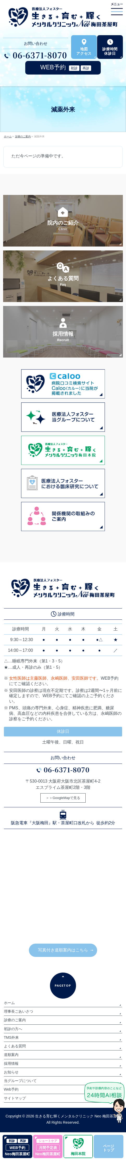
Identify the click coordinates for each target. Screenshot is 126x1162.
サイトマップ (15, 1098)
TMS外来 (11, 1037)
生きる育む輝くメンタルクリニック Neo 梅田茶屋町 (78, 1116)
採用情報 (11, 1063)
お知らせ (11, 1072)
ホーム (9, 1003)
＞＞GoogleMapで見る (63, 798)
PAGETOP (63, 985)
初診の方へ (13, 1029)
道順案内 (11, 1055)
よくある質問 (15, 1046)
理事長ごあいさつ (18, 1011)
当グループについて (20, 1081)
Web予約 (11, 1089)
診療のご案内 (15, 1020)
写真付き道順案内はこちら (63, 950)
